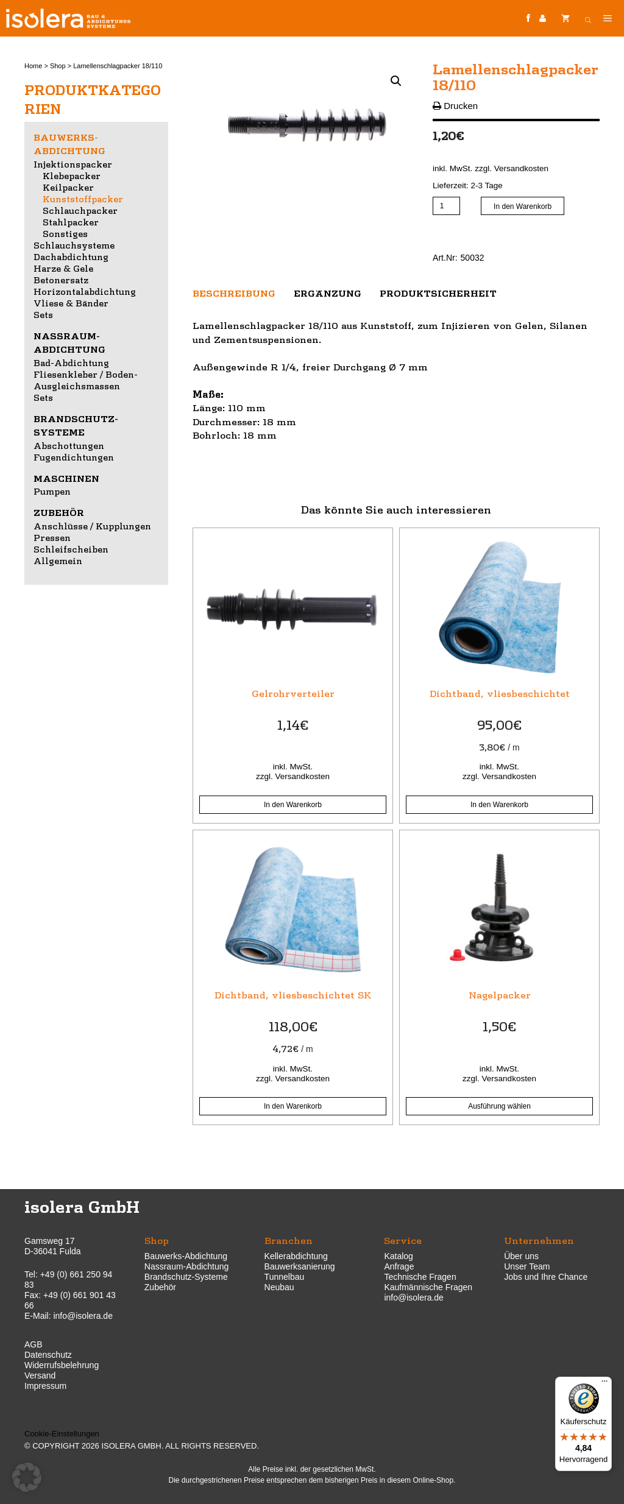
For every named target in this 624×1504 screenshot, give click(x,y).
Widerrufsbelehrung (61, 1365)
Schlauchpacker (80, 210)
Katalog (398, 1256)
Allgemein (58, 560)
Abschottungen (69, 445)
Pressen (52, 537)
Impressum (45, 1386)
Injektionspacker (73, 163)
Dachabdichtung (71, 256)
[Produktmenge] (446, 206)
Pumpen (52, 490)
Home (33, 65)
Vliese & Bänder (71, 302)
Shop (58, 65)
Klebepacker (72, 175)
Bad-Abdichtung (71, 362)
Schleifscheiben (71, 548)
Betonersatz (61, 279)
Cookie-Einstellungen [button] (61, 1433)
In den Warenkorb (522, 206)
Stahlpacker (71, 221)
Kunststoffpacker (83, 198)
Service (403, 1240)
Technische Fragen (420, 1277)
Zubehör (59, 512)
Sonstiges (65, 233)
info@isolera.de (83, 1316)
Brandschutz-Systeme (186, 1277)
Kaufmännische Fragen (428, 1287)
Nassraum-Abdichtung (186, 1266)
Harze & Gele (63, 268)
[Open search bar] (588, 18)
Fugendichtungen (74, 456)
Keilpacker (68, 187)
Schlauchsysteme (74, 244)
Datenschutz (48, 1355)
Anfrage (399, 1266)
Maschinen (66, 478)
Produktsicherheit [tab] (438, 293)
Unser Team (527, 1266)
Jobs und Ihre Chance (545, 1277)
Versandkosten (521, 168)
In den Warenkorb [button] (293, 804)
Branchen (288, 1240)
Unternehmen (539, 1240)
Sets (43, 314)
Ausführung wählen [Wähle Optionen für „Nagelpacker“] (499, 1106)
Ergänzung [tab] (327, 293)
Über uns (521, 1256)
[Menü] (604, 1384)
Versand (39, 1375)
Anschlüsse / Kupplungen (92, 525)
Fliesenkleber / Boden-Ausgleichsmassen (86, 380)
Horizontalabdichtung (85, 291)
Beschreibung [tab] (234, 293)
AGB (33, 1344)
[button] (396, 81)
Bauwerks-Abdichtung (185, 1256)
